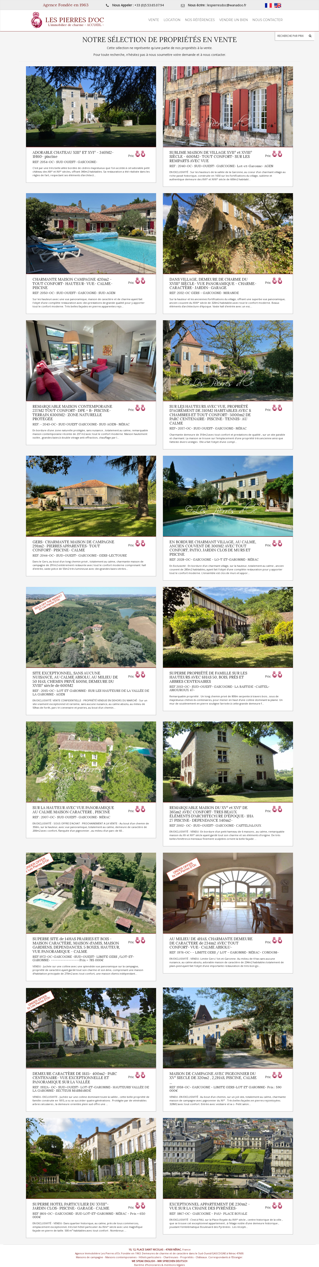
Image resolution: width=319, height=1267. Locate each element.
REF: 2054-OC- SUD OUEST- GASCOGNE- (65, 162)
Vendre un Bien (233, 20)
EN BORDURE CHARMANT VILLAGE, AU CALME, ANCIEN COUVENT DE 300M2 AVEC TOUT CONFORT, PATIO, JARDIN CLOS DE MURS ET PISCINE (212, 548)
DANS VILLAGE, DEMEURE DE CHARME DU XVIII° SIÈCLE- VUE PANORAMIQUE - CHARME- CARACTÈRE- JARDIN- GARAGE (212, 283)
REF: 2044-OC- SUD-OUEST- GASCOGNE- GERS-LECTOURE (80, 555)
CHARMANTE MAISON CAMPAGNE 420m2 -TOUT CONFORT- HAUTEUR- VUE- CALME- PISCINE (73, 283)
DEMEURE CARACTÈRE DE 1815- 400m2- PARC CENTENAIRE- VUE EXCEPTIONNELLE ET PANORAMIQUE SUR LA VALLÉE (75, 1077)
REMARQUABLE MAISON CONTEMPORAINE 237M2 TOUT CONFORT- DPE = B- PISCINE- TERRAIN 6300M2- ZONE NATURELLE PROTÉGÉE (72, 412)
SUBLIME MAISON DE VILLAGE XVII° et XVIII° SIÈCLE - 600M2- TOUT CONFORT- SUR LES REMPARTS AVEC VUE (210, 156)
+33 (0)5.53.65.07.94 (149, 5)
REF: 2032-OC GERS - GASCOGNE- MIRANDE (204, 293)
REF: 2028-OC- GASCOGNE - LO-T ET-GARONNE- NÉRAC (214, 560)
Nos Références (200, 20)
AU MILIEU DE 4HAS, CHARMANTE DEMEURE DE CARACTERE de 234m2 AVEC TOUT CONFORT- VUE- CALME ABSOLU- (211, 943)
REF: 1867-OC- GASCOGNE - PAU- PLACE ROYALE (208, 1214)
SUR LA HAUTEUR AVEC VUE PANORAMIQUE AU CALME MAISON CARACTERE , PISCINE (73, 809)
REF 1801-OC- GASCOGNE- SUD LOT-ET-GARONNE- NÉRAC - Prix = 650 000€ (89, 1215)
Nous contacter (267, 20)
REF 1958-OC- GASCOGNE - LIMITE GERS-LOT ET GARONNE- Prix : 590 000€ (225, 1089)
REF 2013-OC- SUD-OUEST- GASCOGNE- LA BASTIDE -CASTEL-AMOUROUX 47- (219, 688)
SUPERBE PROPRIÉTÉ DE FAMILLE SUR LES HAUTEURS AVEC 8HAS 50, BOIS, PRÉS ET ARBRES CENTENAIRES (208, 677)
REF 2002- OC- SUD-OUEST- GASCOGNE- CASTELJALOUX (215, 825)
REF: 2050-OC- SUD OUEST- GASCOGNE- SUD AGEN (74, 293)
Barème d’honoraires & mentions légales (159, 1265)
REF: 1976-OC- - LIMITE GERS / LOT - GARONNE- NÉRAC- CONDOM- (224, 952)
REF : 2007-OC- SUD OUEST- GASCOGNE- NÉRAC (71, 817)
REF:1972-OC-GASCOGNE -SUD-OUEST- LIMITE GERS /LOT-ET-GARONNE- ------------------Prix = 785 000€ (83, 958)
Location (172, 20)
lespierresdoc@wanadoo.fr (226, 5)
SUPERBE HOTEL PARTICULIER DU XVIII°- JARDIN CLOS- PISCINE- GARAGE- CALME (71, 1206)
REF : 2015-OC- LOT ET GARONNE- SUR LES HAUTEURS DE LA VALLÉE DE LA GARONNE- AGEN (91, 692)
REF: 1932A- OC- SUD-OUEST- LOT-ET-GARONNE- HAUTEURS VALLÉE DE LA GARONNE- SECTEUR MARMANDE (91, 1089)
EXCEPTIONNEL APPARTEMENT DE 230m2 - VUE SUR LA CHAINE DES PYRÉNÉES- (209, 1206)
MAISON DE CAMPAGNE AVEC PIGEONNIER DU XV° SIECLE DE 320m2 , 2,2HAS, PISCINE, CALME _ (213, 1077)
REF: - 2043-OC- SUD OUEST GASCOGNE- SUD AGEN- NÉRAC (81, 424)
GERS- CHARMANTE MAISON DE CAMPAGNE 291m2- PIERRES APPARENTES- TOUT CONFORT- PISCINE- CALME (73, 546)
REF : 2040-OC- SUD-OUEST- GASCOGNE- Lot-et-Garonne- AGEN (221, 166)
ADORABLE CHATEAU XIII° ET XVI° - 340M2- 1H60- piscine (73, 154)
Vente (153, 20)
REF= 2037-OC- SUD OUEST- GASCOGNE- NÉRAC (208, 428)
